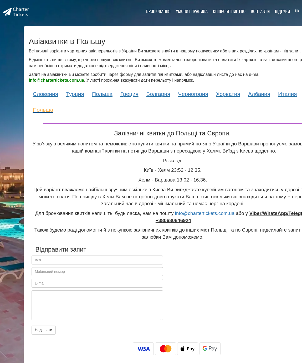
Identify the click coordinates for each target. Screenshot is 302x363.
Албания (259, 94)
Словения (45, 94)
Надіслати (43, 330)
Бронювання (158, 11)
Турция (75, 94)
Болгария (158, 94)
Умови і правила (192, 11)
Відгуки (282, 11)
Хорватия (228, 94)
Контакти (260, 11)
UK (297, 10)
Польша (102, 94)
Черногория (193, 94)
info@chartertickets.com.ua (204, 213)
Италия (287, 94)
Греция (129, 94)
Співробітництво (229, 11)
